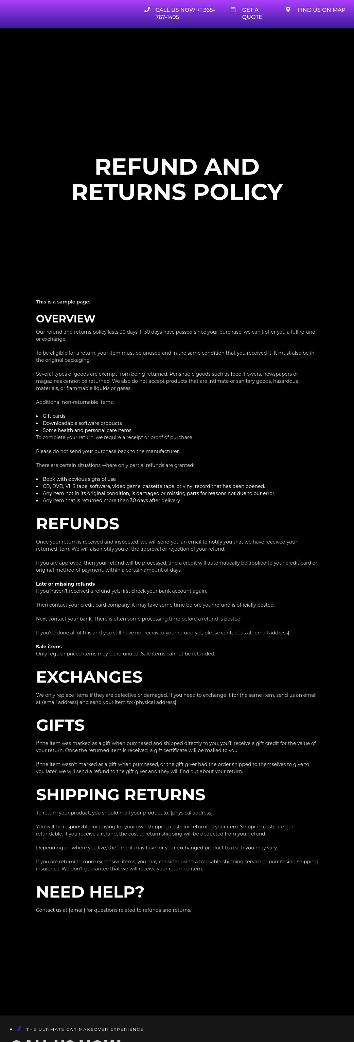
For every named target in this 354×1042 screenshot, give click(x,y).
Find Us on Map (322, 10)
